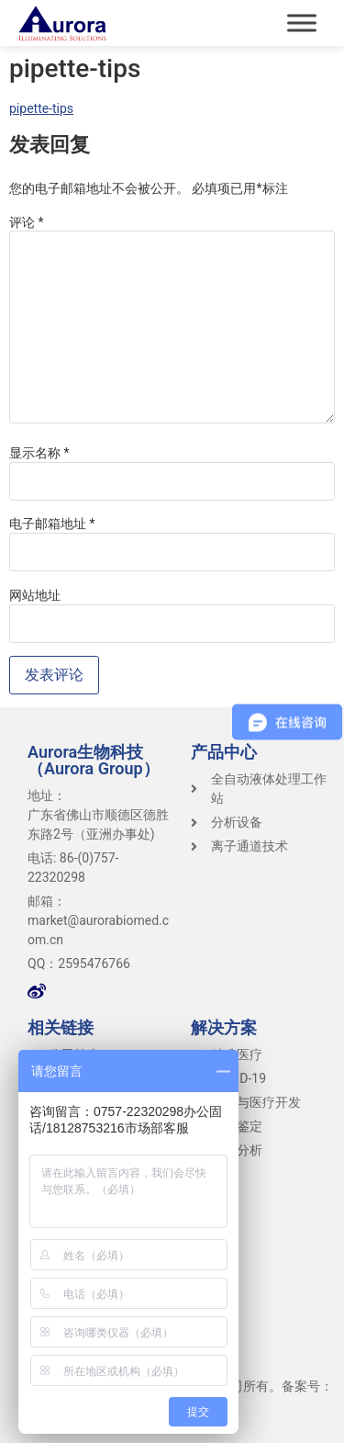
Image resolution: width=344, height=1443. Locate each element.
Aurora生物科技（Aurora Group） (94, 760)
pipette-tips (41, 108)
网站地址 (35, 595)
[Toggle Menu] (301, 22)
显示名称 (39, 452)
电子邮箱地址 (52, 523)
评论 (26, 222)
